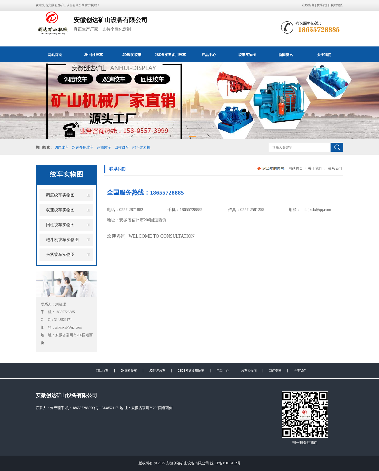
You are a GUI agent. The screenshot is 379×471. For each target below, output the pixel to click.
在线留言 (308, 5)
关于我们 (324, 55)
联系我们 (323, 5)
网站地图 (337, 5)
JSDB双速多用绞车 (170, 55)
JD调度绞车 (131, 55)
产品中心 (209, 55)
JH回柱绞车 (93, 55)
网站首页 (55, 55)
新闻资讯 (285, 55)
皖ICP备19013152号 (225, 463)
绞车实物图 (247, 55)
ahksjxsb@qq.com (316, 209)
